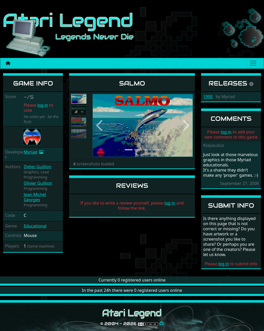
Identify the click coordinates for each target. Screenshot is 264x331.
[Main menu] (253, 63)
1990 (208, 96)
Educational (35, 226)
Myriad (30, 152)
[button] (100, 125)
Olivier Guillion (38, 183)
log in (42, 105)
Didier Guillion (37, 166)
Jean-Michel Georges (35, 197)
